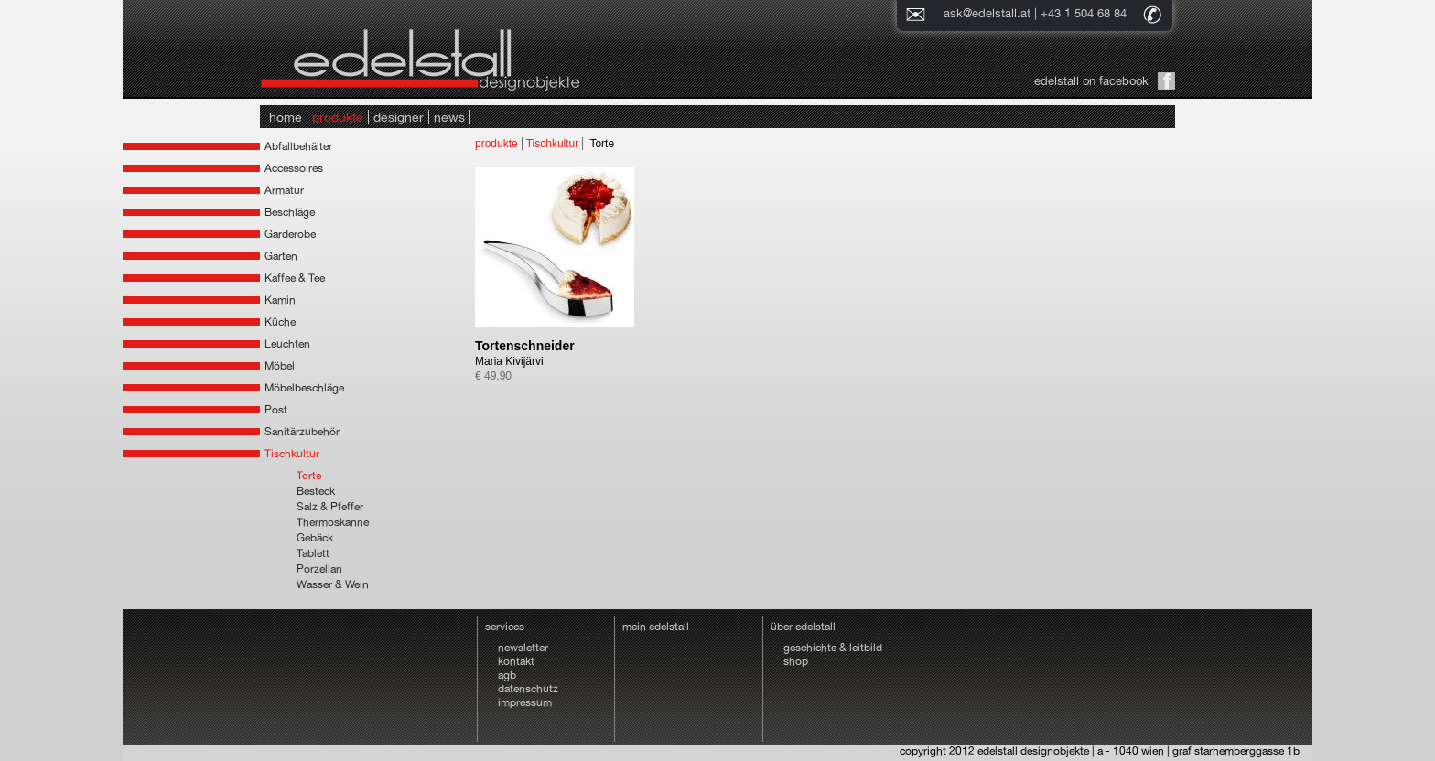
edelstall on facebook (1091, 81)
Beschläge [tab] (289, 212)
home (285, 117)
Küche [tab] (280, 322)
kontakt (516, 661)
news (449, 117)
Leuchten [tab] (287, 344)
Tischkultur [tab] (291, 453)
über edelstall (803, 626)
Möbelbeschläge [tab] (304, 387)
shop (795, 661)
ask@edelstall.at (987, 13)
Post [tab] (275, 409)
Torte (309, 475)
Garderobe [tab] (290, 234)
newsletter (523, 647)
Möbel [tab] (279, 365)
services (504, 626)
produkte (337, 117)
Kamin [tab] (280, 300)
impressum (525, 702)
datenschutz (528, 688)
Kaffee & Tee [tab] (294, 278)
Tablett (313, 553)
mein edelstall (655, 626)
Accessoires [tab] (293, 168)
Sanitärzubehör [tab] (302, 431)
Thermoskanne (333, 522)
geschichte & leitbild (832, 647)
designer (398, 117)
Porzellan (319, 569)
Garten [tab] (280, 256)
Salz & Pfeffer (330, 506)
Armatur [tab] (284, 190)
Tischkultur (552, 143)
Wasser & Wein (333, 584)
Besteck (316, 491)
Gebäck (315, 537)
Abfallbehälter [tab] (298, 146)
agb (507, 675)
